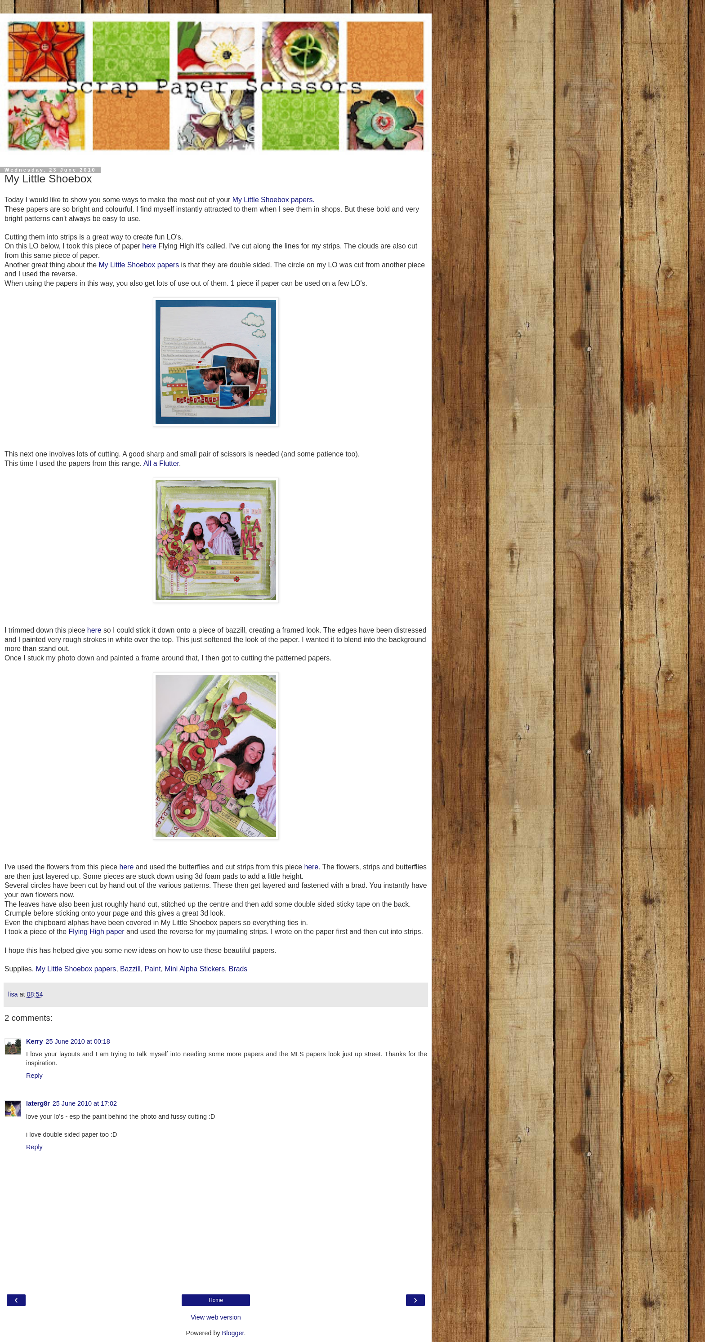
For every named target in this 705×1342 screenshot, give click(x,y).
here (149, 246)
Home (216, 1300)
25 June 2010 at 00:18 (78, 1041)
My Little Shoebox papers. (273, 200)
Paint (152, 969)
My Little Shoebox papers (138, 265)
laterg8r (38, 1103)
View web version (216, 1317)
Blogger (233, 1333)
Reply (34, 1075)
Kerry (34, 1041)
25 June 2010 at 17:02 (85, 1103)
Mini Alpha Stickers (195, 969)
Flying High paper (97, 931)
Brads (238, 969)
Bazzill (130, 969)
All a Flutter (161, 463)
